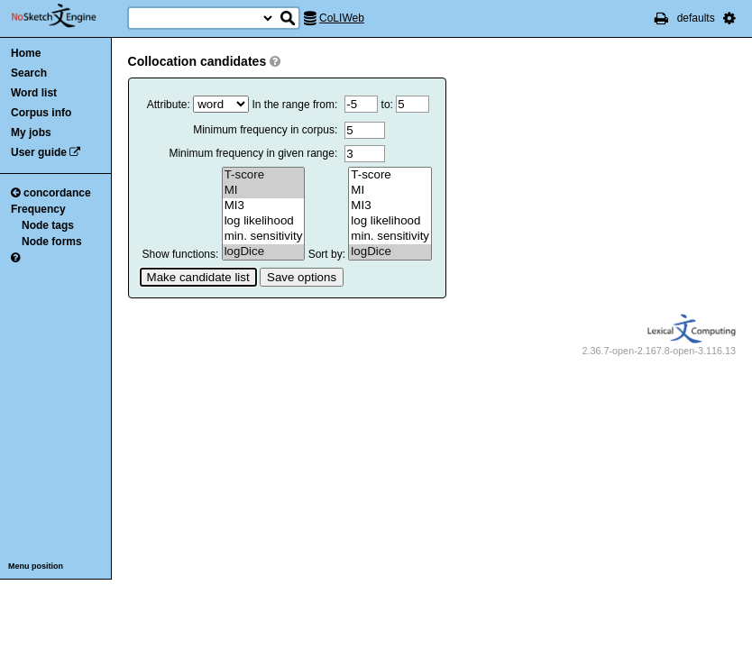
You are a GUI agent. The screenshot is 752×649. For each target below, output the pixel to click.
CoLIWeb (341, 18)
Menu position (35, 566)
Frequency (38, 209)
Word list (34, 93)
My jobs (31, 132)
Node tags (48, 225)
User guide (39, 152)
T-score (264, 175)
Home (26, 53)
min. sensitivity (264, 236)
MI (264, 190)
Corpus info (41, 112)
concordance (51, 193)
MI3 (264, 206)
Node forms (52, 241)
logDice (264, 252)
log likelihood (264, 221)
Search (29, 73)
